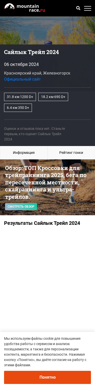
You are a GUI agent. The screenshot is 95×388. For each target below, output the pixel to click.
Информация (24, 153)
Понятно (48, 377)
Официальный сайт (22, 79)
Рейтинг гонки (71, 153)
